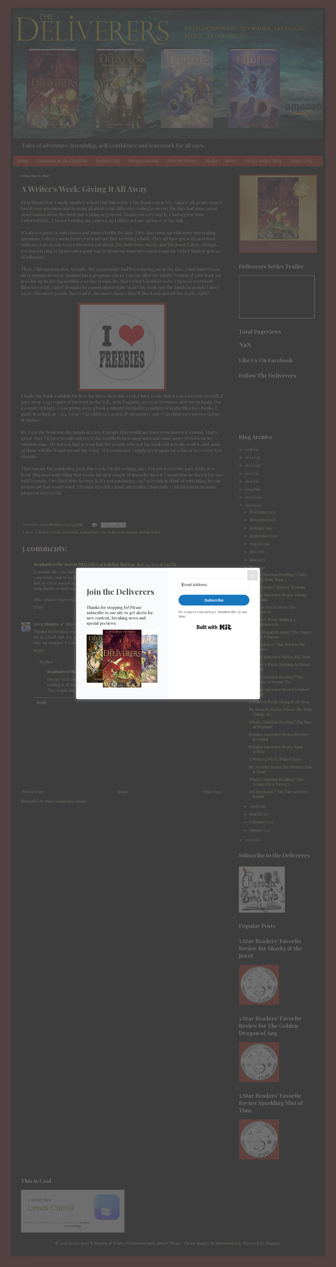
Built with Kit (214, 627)
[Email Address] (213, 584)
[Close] (252, 575)
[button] (122, 659)
